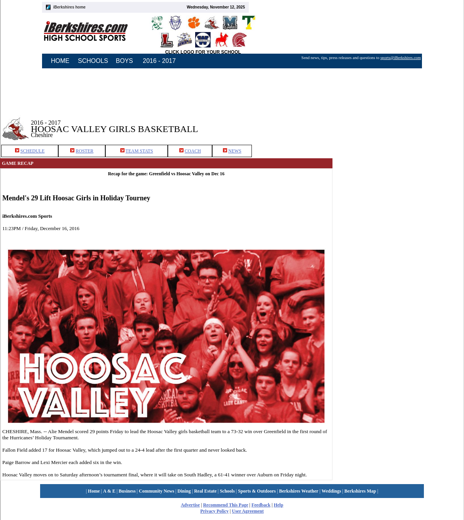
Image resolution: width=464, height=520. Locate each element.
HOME (60, 61)
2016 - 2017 (159, 61)
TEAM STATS (139, 151)
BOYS (124, 61)
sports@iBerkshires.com (400, 58)
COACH (193, 151)
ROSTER (84, 151)
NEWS (234, 151)
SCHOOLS (93, 61)
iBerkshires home (69, 7)
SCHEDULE (32, 151)
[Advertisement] (398, 123)
